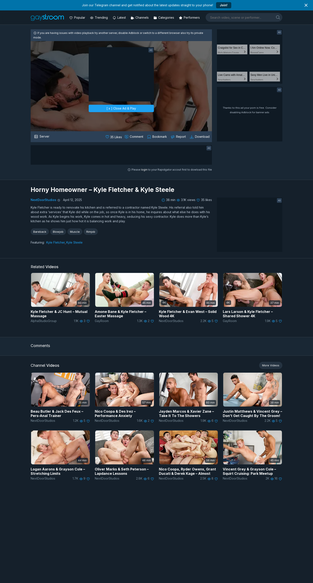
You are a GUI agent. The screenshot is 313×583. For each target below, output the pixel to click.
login (144, 169)
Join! (223, 5)
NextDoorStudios (43, 200)
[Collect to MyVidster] (157, 136)
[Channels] (140, 17)
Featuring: (38, 242)
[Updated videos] (120, 17)
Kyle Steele (74, 242)
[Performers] (190, 17)
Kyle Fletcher (55, 242)
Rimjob (90, 231)
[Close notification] (306, 5)
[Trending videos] (99, 17)
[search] (278, 17)
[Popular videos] (77, 17)
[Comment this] (134, 136)
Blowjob (58, 231)
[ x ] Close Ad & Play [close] (121, 108)
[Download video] (200, 136)
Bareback (39, 231)
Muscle (75, 231)
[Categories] (164, 17)
